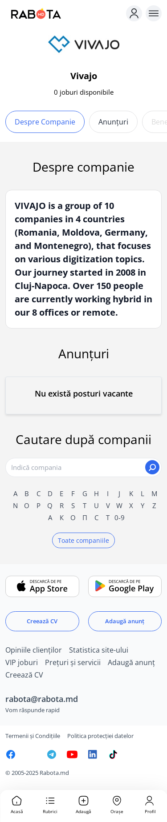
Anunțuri (113, 122)
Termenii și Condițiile (32, 736)
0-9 (119, 517)
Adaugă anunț (124, 621)
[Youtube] (72, 754)
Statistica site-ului (98, 650)
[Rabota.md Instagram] (31, 754)
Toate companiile (83, 540)
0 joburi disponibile (84, 92)
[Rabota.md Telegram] (52, 754)
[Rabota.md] (63, 13)
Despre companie (45, 122)
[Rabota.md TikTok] (113, 754)
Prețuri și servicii (73, 662)
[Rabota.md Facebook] (11, 754)
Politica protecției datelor (100, 736)
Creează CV (42, 621)
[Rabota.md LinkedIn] (93, 754)
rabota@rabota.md (41, 699)
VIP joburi (21, 662)
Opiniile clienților (33, 650)
